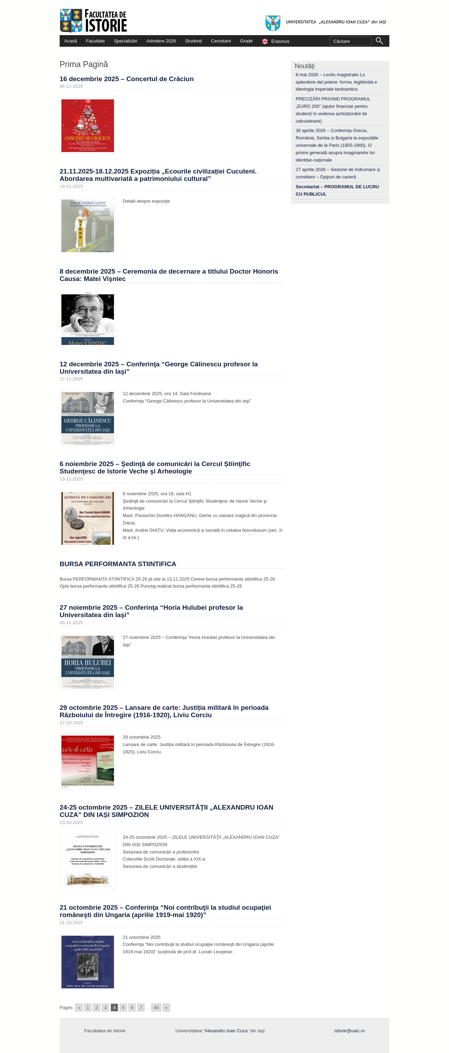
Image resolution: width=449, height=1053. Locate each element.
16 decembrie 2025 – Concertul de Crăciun (127, 79)
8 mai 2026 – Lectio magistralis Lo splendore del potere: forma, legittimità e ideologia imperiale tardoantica (336, 82)
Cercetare (221, 41)
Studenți (193, 41)
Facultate (95, 41)
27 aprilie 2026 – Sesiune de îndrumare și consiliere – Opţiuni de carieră (338, 173)
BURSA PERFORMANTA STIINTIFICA (118, 564)
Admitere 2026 (161, 41)
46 (156, 1007)
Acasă (70, 41)
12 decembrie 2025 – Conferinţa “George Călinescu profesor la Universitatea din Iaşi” (159, 367)
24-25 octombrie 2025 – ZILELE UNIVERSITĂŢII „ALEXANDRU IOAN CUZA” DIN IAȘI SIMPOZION (166, 811)
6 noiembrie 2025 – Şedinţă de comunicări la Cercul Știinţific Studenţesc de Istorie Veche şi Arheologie (155, 467)
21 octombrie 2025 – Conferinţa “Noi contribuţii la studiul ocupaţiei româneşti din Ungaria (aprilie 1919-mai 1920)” (165, 911)
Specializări (125, 41)
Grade (246, 41)
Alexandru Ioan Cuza (226, 1030)
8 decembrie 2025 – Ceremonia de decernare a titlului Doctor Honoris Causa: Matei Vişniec (169, 275)
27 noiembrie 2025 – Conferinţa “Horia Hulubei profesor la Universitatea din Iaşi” (151, 611)
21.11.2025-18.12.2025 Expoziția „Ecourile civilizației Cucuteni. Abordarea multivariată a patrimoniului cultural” (158, 175)
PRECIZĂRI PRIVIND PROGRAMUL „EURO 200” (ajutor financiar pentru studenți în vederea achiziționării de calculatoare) (333, 109)
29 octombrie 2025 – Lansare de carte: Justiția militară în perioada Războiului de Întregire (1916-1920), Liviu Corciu (164, 711)
